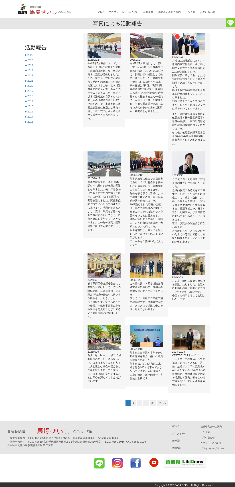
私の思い (133, 12)
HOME (100, 12)
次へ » (162, 403)
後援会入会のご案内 (169, 12)
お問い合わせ (207, 12)
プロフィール (116, 12)
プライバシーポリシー (212, 448)
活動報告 (148, 12)
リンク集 (190, 12)
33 (152, 403)
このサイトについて (211, 443)
